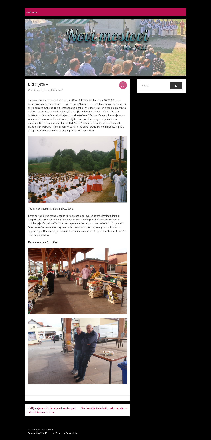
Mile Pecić (56, 90)
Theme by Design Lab (66, 433)
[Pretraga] (176, 85)
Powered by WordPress (39, 433)
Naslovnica (31, 12)
